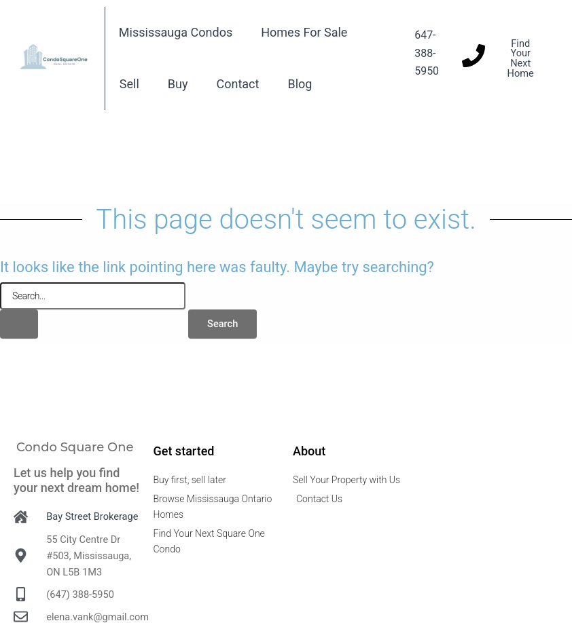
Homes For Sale (304, 32)
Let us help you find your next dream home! (76, 480)
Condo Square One (75, 447)
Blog (299, 84)
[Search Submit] (19, 324)
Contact (238, 84)
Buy (178, 84)
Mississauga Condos (175, 32)
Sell (129, 84)
